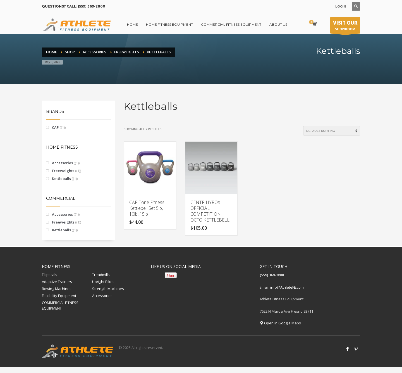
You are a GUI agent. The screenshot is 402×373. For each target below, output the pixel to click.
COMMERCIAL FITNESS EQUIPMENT (60, 305)
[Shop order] (331, 131)
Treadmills (101, 274)
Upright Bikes (103, 281)
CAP (55, 127)
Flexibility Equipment (59, 295)
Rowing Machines (56, 288)
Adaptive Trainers (57, 281)
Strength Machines (108, 288)
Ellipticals (49, 274)
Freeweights (63, 170)
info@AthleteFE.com (287, 287)
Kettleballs (61, 178)
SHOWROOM (345, 27)
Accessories (62, 162)
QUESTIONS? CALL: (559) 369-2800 (73, 6)
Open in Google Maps (280, 323)
